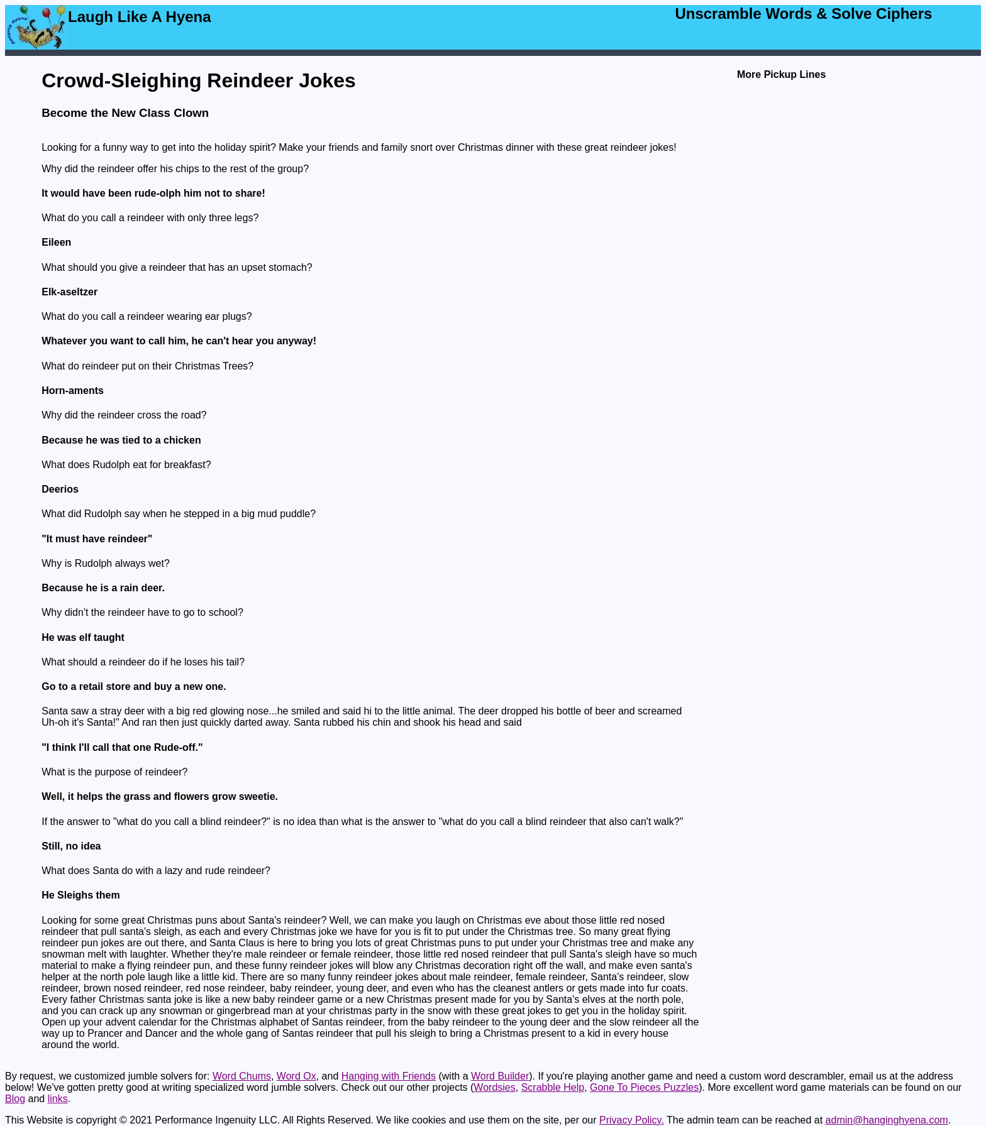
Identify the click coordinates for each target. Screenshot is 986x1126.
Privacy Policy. (631, 1120)
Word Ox (296, 1076)
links (58, 1098)
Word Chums (242, 1076)
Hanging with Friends (388, 1076)
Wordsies (494, 1087)
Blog (15, 1098)
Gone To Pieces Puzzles (644, 1087)
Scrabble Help (553, 1087)
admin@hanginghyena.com (887, 1120)
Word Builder (500, 1076)
